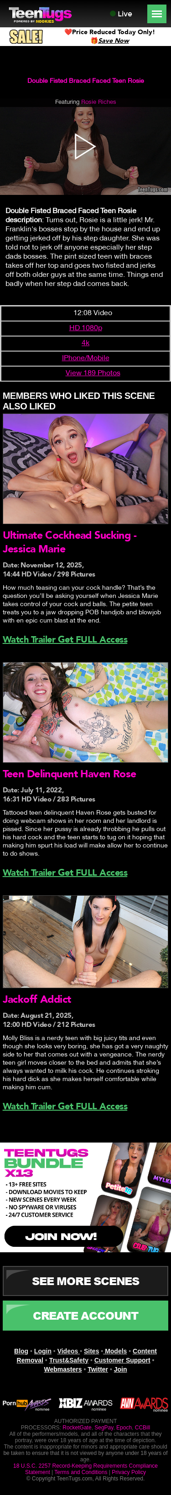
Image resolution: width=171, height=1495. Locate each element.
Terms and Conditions (80, 1472)
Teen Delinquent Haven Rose (69, 774)
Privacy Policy (129, 1472)
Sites (91, 1351)
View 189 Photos (93, 373)
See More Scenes (85, 1280)
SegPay (103, 1427)
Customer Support (122, 1360)
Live (121, 14)
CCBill (142, 1427)
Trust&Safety (68, 1360)
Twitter (98, 1369)
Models (115, 1351)
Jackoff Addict (37, 999)
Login (43, 1351)
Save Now (113, 40)
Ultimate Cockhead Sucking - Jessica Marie (69, 542)
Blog (21, 1351)
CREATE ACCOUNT (85, 1315)
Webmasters (63, 1369)
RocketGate (76, 1427)
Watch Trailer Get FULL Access (65, 639)
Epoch (124, 1427)
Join (120, 1369)
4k (85, 343)
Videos (68, 1351)
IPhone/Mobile (85, 358)
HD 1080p (85, 328)
